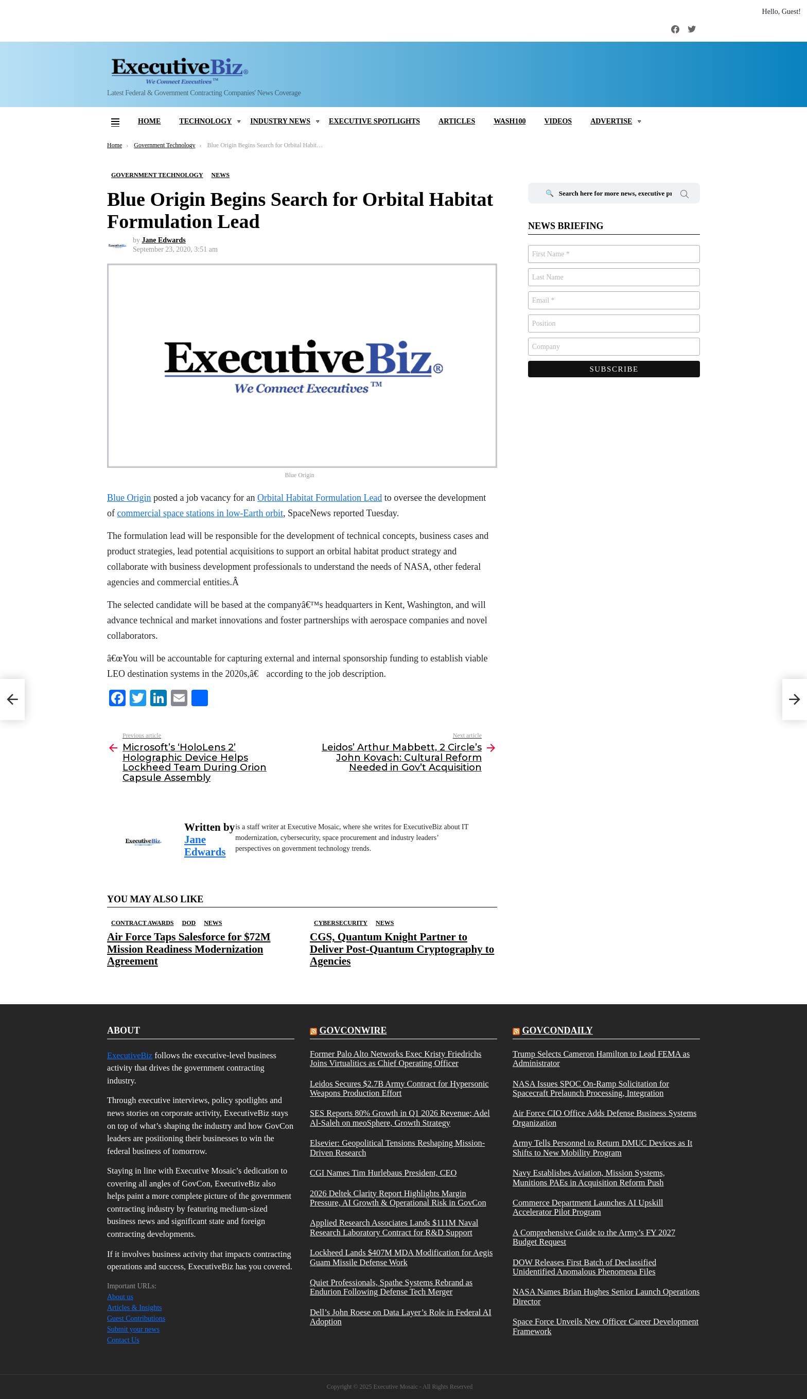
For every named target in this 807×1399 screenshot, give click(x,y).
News (213, 922)
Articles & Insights (134, 1307)
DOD (189, 922)
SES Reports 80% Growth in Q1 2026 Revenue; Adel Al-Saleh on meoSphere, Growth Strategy (400, 1118)
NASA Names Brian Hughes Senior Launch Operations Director (606, 1296)
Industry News (280, 121)
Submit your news (133, 1329)
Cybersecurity (340, 922)
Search (684, 195)
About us (120, 1297)
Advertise (611, 121)
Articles (456, 121)
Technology (205, 121)
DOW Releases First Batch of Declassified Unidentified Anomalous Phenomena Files (584, 1267)
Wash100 (509, 121)
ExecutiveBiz (129, 1055)
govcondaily (557, 1030)
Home (149, 121)
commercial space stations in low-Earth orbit (200, 513)
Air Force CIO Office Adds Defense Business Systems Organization (604, 1118)
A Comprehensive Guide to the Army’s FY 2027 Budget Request (594, 1237)
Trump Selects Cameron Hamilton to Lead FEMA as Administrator (601, 1059)
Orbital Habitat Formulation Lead (319, 498)
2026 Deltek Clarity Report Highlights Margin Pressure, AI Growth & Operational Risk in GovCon (398, 1198)
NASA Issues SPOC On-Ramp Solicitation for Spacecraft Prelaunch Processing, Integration (591, 1088)
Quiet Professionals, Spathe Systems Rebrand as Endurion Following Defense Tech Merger (391, 1287)
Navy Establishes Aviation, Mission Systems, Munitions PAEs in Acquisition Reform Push (589, 1177)
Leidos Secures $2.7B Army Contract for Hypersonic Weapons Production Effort (399, 1088)
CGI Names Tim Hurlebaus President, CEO (383, 1173)
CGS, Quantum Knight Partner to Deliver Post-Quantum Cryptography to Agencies (402, 949)
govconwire (353, 1030)
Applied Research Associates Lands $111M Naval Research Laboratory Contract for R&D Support (394, 1227)
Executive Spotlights (374, 121)
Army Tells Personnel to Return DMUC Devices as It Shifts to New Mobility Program (602, 1148)
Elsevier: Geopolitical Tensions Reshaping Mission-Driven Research (397, 1148)
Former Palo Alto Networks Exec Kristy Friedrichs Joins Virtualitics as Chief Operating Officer (396, 1059)
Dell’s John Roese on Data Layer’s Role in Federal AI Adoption (401, 1317)
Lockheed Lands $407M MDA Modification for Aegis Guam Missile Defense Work (401, 1257)
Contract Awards (142, 922)
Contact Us (123, 1340)
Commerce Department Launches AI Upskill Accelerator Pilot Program (588, 1207)
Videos (558, 121)
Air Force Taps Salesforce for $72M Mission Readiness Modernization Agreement (189, 949)
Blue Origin (129, 498)
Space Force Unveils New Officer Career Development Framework (605, 1326)
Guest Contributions (136, 1318)
